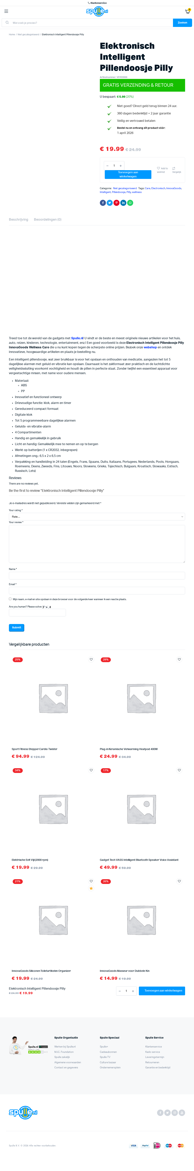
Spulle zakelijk (62, 1057)
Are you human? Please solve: (37, 611)
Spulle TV (105, 1057)
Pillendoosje (119, 192)
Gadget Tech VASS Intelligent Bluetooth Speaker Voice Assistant (139, 860)
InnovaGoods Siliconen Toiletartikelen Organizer (41, 971)
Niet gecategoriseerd (28, 34)
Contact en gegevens (66, 1067)
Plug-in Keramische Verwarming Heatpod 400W (129, 749)
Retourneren (152, 1062)
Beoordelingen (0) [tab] (48, 219)
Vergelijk (176, 172)
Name (13, 569)
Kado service (152, 1052)
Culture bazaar (108, 1062)
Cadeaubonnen (108, 1052)
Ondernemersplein (110, 1067)
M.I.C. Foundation (64, 1052)
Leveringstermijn (154, 1057)
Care (147, 188)
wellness (137, 192)
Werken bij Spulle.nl (65, 1047)
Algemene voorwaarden (67, 1062)
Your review (16, 522)
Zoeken (182, 22)
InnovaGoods (173, 188)
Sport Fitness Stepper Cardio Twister (34, 749)
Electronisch (158, 188)
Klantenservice (97, 3)
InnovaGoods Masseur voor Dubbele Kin (124, 971)
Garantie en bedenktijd (157, 1067)
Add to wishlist (162, 170)
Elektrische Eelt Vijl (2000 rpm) (30, 860)
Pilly (129, 192)
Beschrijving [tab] (18, 219)
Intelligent (105, 192)
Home (12, 34)
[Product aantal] (114, 165)
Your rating (16, 510)
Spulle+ (104, 1047)
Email (12, 584)
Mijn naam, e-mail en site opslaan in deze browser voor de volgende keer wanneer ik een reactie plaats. (70, 599)
